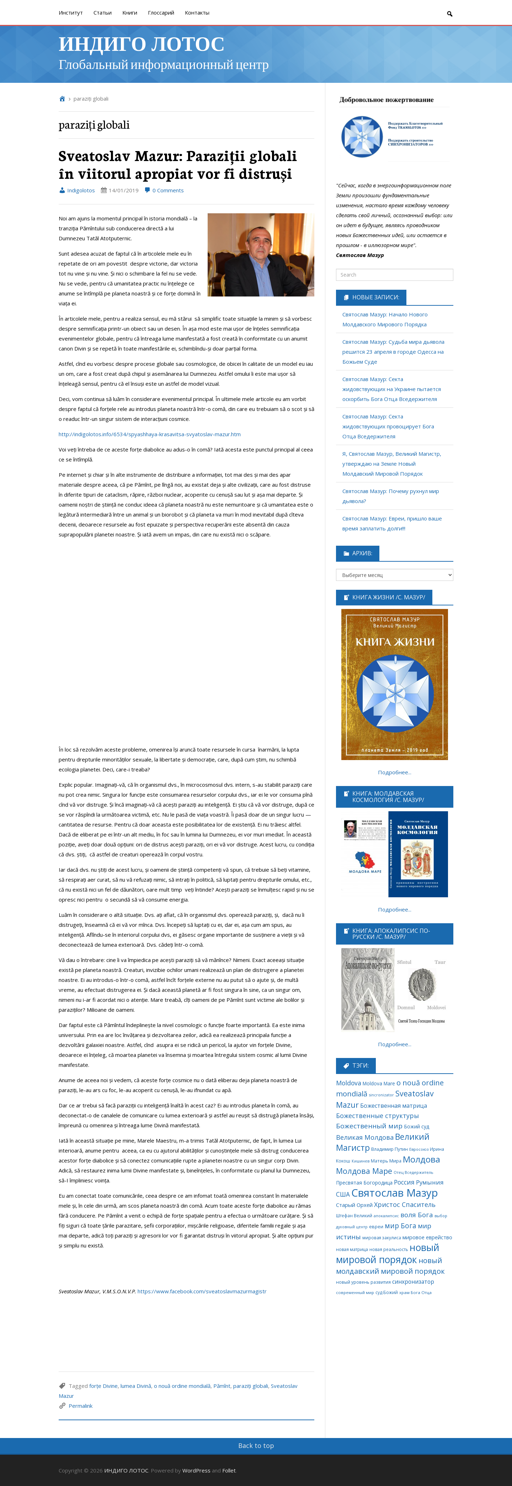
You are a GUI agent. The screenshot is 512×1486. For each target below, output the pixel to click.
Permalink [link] (80, 1405)
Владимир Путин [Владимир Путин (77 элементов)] (389, 1149)
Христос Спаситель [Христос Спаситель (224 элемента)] (405, 1204)
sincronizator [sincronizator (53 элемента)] (381, 1094)
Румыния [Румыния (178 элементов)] (430, 1182)
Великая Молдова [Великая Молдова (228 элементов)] (365, 1137)
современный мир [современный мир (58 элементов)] (355, 1292)
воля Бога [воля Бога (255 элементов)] (416, 1214)
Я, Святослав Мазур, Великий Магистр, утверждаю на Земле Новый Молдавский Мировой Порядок (391, 463)
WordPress (196, 1470)
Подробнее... (394, 772)
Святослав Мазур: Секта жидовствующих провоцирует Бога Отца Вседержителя (388, 426)
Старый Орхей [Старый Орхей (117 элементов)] (354, 1204)
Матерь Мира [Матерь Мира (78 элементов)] (386, 1161)
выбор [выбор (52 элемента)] (440, 1215)
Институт (71, 12)
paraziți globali (250, 1385)
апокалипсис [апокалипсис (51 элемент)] (386, 1215)
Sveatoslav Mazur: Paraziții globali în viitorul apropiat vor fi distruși (178, 163)
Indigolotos (77, 190)
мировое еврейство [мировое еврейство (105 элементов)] (427, 1237)
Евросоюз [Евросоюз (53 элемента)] (418, 1149)
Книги (129, 12)
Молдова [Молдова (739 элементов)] (421, 1159)
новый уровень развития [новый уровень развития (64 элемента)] (363, 1282)
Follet (229, 1470)
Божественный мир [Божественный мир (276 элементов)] (369, 1125)
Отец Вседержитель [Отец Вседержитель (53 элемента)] (413, 1172)
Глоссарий (161, 12)
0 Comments (164, 190)
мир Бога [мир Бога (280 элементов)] (400, 1225)
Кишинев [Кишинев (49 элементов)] (360, 1161)
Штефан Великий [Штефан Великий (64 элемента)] (354, 1215)
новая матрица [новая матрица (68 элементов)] (352, 1249)
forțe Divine (103, 1385)
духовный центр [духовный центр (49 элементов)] (352, 1226)
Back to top (256, 1445)
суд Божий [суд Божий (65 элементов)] (386, 1292)
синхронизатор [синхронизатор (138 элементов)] (413, 1281)
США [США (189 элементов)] (343, 1194)
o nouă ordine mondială (182, 1385)
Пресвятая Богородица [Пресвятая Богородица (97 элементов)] (364, 1182)
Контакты (197, 12)
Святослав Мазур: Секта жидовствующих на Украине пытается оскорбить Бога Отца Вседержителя (391, 388)
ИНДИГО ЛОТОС (142, 42)
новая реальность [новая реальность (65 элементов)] (388, 1249)
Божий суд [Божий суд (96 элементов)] (416, 1126)
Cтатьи (103, 12)
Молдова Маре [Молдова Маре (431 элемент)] (364, 1171)
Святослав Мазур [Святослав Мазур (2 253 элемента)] (394, 1193)
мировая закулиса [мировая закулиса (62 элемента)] (381, 1237)
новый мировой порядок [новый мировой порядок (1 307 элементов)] (387, 1253)
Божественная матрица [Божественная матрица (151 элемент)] (393, 1106)
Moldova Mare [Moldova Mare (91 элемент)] (379, 1083)
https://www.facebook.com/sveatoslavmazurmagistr (202, 1291)
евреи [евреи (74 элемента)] (376, 1226)
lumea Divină (136, 1385)
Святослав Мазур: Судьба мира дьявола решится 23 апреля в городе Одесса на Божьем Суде (393, 351)
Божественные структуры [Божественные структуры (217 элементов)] (377, 1115)
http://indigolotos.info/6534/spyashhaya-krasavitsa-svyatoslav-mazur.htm (150, 434)
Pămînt (221, 1385)
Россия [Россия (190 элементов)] (404, 1182)
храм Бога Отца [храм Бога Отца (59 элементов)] (415, 1292)
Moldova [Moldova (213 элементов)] (348, 1083)
